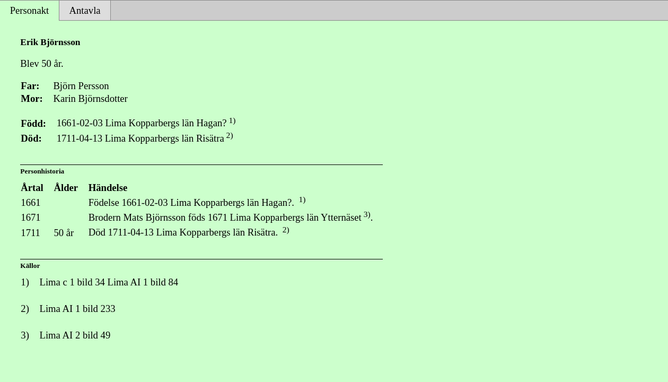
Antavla (85, 10)
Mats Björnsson (155, 217)
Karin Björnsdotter (90, 98)
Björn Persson (81, 85)
